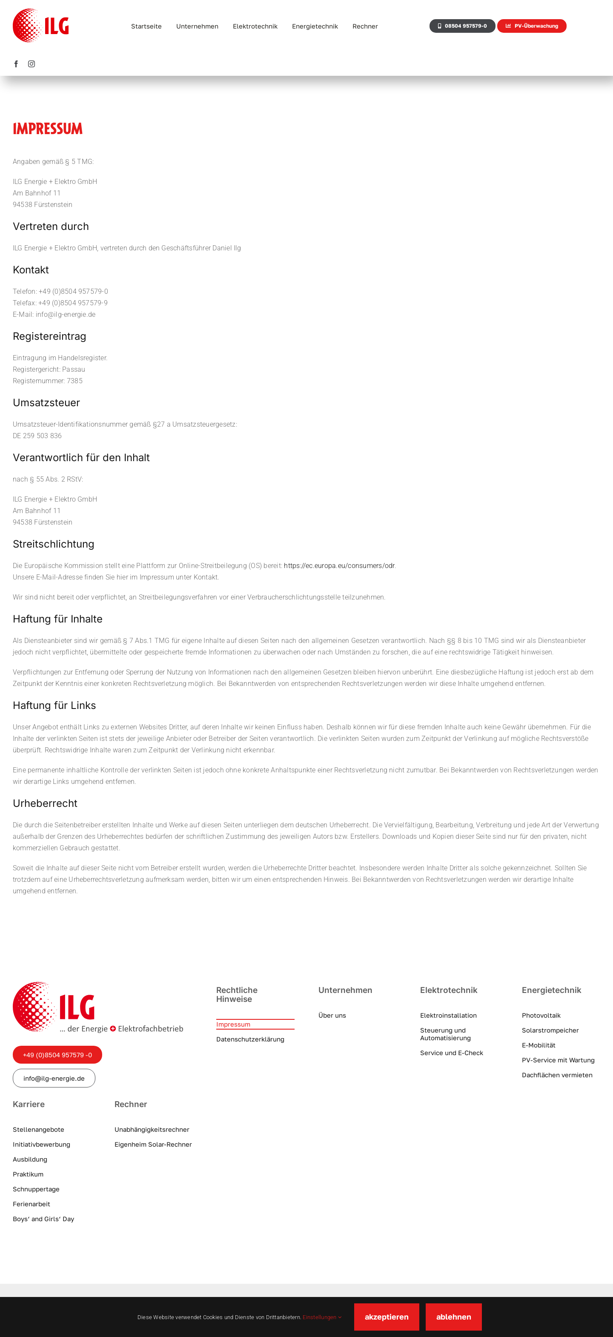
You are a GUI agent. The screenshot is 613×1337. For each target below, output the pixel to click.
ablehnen (453, 1316)
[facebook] (16, 63)
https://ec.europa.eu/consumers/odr (339, 566)
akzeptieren (387, 1316)
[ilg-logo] (98, 985)
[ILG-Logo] (41, 12)
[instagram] (31, 63)
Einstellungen (322, 1317)
